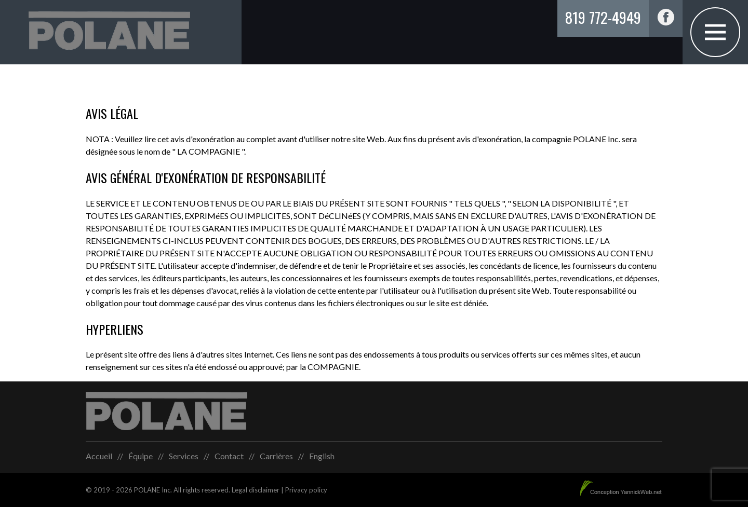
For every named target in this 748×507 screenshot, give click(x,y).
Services (183, 456)
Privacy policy (306, 490)
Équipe (140, 456)
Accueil (99, 456)
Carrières (276, 456)
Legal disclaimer (255, 490)
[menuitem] (322, 456)
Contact (229, 456)
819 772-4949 (603, 17)
